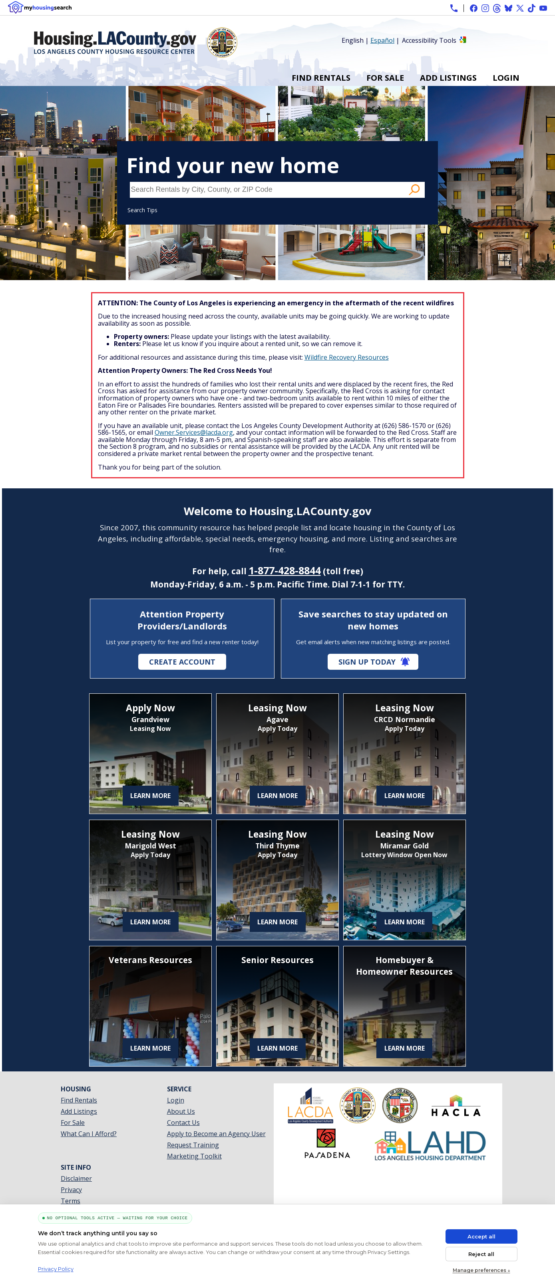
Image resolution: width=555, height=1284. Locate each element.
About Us (181, 1111)
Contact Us (183, 1122)
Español (382, 40)
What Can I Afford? (89, 1133)
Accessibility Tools (429, 40)
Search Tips (142, 210)
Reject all (481, 1254)
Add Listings (448, 77)
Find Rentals (321, 77)
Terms (70, 1200)
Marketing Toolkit (194, 1156)
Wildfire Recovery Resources (346, 357)
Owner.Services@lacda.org (194, 432)
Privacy (71, 1189)
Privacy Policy (56, 1269)
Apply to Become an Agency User (216, 1133)
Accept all (481, 1236)
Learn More (150, 795)
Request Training (193, 1145)
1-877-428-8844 (285, 570)
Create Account (182, 662)
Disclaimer (76, 1178)
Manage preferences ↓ (481, 1270)
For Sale (385, 77)
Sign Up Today (367, 662)
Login (506, 77)
